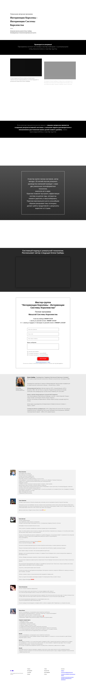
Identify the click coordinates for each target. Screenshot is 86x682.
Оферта (49, 362)
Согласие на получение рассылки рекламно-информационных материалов (67, 678)
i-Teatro (45, 668)
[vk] (11, 670)
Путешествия (46, 670)
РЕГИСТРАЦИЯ (43, 358)
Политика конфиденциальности (41, 362)
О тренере (29, 672)
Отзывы (28, 674)
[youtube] (12, 670)
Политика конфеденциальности (67, 672)
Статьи (45, 674)
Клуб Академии (47, 672)
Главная (28, 668)
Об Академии (29, 670)
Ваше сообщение (31, 342)
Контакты (62, 668)
